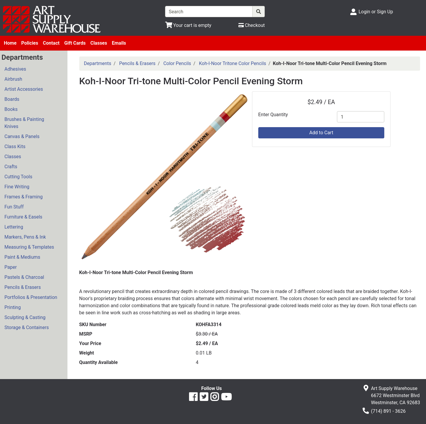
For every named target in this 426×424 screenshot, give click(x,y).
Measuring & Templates (29, 247)
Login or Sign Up (376, 11)
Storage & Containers (26, 327)
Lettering (13, 227)
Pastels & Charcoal (24, 277)
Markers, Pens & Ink (25, 237)
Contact (51, 43)
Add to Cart (321, 132)
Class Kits (14, 146)
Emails (119, 43)
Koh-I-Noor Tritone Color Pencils (232, 63)
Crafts (10, 166)
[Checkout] (251, 25)
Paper (10, 267)
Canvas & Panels (22, 136)
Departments (98, 63)
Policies (29, 43)
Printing (12, 307)
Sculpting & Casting (25, 317)
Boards (11, 99)
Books (11, 109)
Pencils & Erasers (22, 287)
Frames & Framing (23, 197)
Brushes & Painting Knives (24, 122)
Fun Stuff (14, 207)
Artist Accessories (23, 89)
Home (10, 43)
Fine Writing (16, 187)
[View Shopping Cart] (188, 25)
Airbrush (13, 79)
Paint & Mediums (22, 257)
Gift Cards (74, 43)
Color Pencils (177, 63)
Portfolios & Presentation (30, 297)
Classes (98, 43)
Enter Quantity (273, 114)
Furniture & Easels (23, 217)
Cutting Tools (18, 176)
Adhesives (15, 69)
